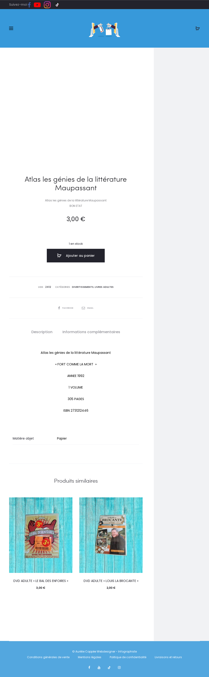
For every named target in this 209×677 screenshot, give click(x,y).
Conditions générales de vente (48, 656)
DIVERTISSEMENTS (83, 286)
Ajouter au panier (76, 255)
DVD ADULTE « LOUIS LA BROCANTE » (111, 580)
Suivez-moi (21, 4)
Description (41, 331)
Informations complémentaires (91, 331)
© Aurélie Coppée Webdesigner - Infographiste (104, 651)
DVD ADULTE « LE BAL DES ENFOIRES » (40, 580)
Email (88, 307)
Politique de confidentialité (128, 656)
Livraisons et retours (168, 656)
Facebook (65, 307)
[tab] (42, 331)
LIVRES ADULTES (104, 286)
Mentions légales (89, 656)
